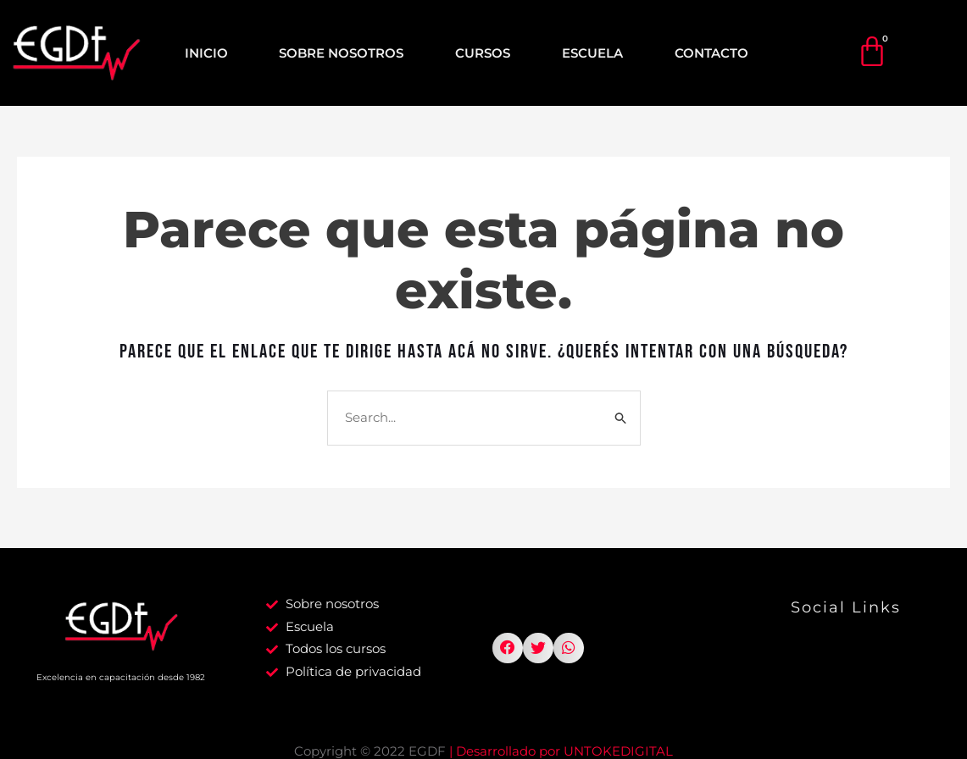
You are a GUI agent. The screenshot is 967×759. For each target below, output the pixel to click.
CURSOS (482, 53)
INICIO (206, 53)
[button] (507, 650)
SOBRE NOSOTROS (341, 53)
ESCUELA (592, 53)
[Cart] (872, 51)
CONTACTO (711, 53)
